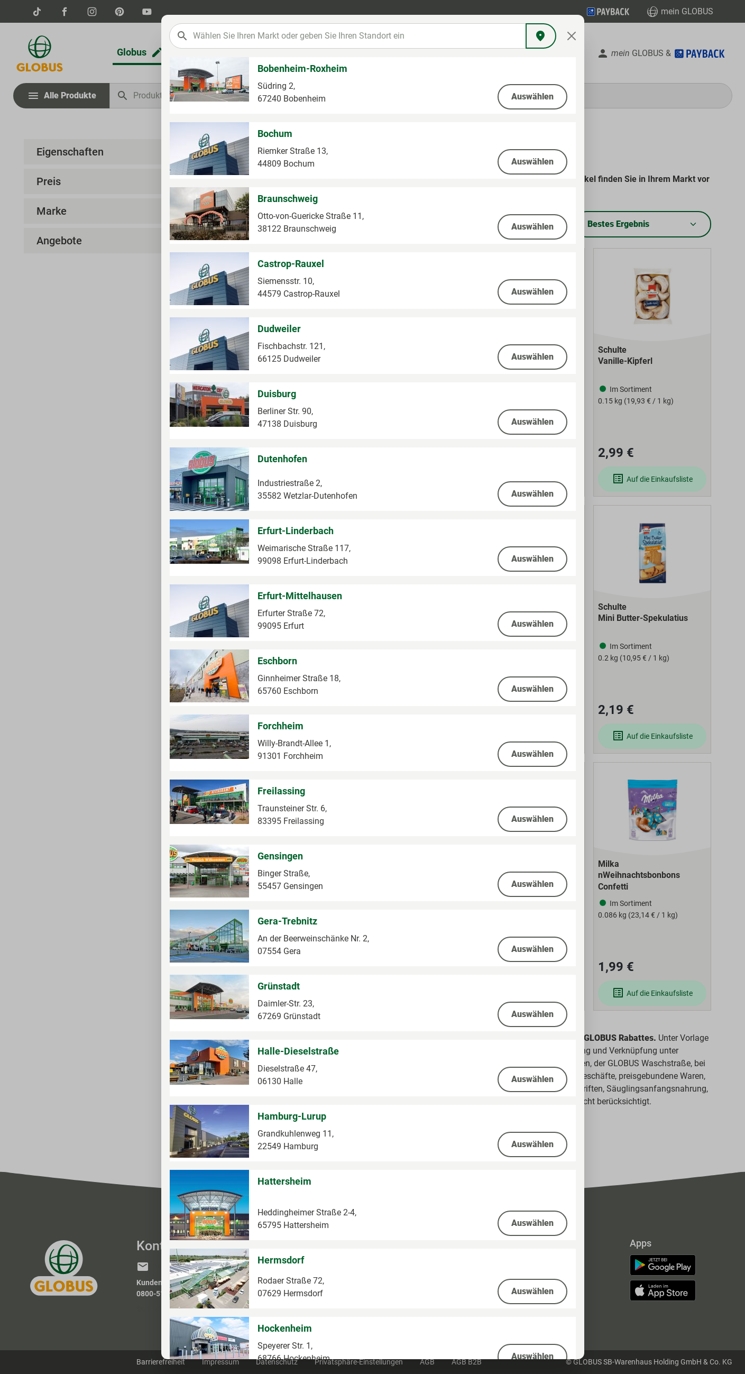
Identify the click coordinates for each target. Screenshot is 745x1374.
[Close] (571, 36)
